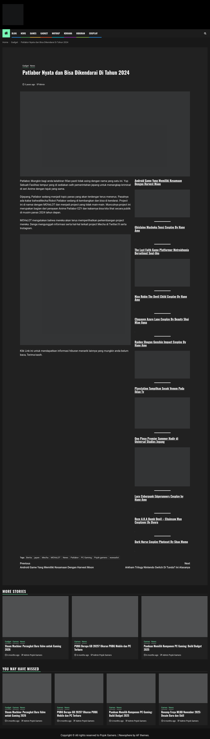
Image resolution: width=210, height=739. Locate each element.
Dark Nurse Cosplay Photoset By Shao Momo (161, 542)
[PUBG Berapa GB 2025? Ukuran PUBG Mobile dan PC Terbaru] (105, 616)
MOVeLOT (49, 204)
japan (37, 557)
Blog (14, 33)
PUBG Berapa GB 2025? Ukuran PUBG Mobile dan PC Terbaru (102, 648)
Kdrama (68, 33)
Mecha (45, 557)
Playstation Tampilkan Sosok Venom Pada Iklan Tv (159, 390)
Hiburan (80, 33)
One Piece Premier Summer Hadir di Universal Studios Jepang (156, 440)
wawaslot (114, 557)
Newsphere (125, 735)
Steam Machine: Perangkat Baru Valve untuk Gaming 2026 (33, 648)
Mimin (42, 84)
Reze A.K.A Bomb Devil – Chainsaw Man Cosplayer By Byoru (158, 520)
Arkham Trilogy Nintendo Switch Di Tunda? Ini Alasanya (147, 565)
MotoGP (56, 33)
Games (33, 33)
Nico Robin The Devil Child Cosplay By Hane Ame (161, 298)
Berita (29, 557)
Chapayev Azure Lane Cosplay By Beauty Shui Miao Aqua (162, 321)
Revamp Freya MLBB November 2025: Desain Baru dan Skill (181, 713)
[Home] (6, 33)
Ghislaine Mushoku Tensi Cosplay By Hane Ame (160, 229)
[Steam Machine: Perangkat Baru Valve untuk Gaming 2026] (35, 616)
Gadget (44, 33)
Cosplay (93, 33)
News (23, 33)
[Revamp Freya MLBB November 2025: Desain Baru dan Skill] (183, 688)
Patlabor (75, 557)
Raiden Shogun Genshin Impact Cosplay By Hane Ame (160, 343)
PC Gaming (86, 557)
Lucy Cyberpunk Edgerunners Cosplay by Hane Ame (159, 498)
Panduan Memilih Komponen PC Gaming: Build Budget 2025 (173, 648)
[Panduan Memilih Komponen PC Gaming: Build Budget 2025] (174, 616)
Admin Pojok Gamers (33, 655)
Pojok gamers (100, 557)
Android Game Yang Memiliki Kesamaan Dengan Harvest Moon (158, 182)
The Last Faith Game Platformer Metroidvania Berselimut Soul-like (162, 251)
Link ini (29, 350)
